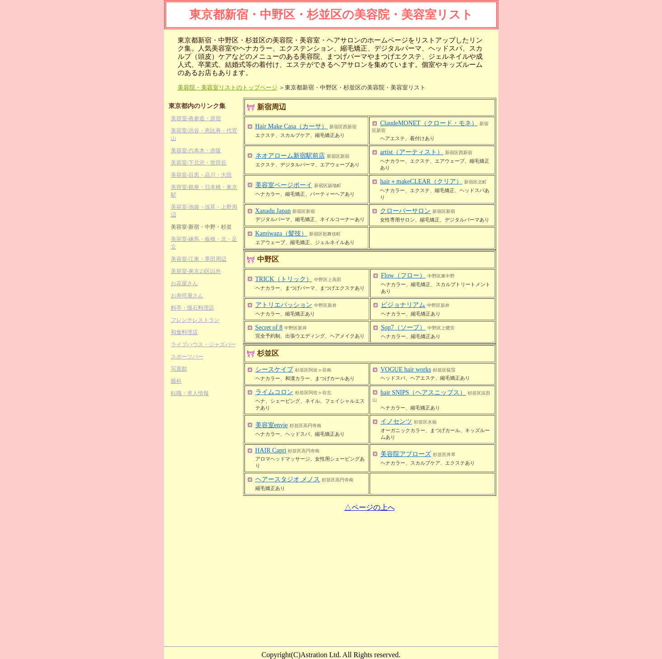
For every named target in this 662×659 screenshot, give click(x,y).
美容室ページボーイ (283, 185)
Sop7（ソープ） (403, 327)
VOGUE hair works (405, 369)
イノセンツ (396, 421)
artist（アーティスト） (411, 152)
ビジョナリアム (403, 304)
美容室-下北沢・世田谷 (199, 163)
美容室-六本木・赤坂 (196, 150)
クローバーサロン (405, 210)
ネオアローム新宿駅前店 (290, 155)
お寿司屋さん (187, 295)
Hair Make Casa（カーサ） (291, 126)
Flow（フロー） (403, 275)
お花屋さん (184, 283)
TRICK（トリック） (283, 279)
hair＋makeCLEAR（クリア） (421, 181)
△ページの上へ (369, 507)
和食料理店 (184, 332)
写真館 (179, 369)
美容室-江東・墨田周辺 (199, 259)
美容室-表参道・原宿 (196, 118)
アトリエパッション (283, 304)
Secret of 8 (269, 327)
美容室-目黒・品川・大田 (201, 175)
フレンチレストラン (195, 320)
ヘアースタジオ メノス (287, 479)
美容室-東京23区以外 (196, 271)
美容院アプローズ (405, 454)
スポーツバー (187, 356)
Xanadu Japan (273, 210)
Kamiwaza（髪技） (281, 233)
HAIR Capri (270, 450)
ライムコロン (274, 392)
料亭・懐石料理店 (192, 308)
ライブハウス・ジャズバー (203, 344)
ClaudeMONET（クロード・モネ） (428, 123)
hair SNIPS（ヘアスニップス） (423, 392)
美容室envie (271, 425)
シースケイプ (274, 369)
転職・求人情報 (190, 393)
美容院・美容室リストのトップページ (227, 87)
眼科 (176, 381)
